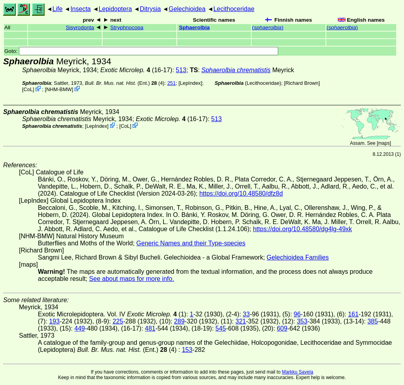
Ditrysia (150, 9)
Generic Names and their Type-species (191, 243)
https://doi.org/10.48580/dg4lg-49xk (302, 229)
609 (282, 328)
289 (179, 321)
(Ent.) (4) (125, 83)
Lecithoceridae (233, 9)
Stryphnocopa (127, 27)
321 (241, 321)
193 (54, 321)
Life (57, 9)
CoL (28, 89)
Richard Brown (301, 83)
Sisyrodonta (80, 27)
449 (79, 328)
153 (187, 349)
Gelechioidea (186, 9)
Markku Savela (297, 372)
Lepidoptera (115, 9)
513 (181, 70)
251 (171, 83)
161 (353, 314)
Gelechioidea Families (298, 257)
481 (150, 328)
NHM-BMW (59, 89)
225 (117, 321)
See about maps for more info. (131, 278)
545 (220, 328)
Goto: (141, 51)
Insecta (80, 9)
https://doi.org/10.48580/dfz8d (241, 193)
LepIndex (190, 83)
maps (383, 143)
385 (372, 321)
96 (297, 314)
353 (302, 321)
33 (246, 314)
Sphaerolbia (194, 27)
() (267, 27)
